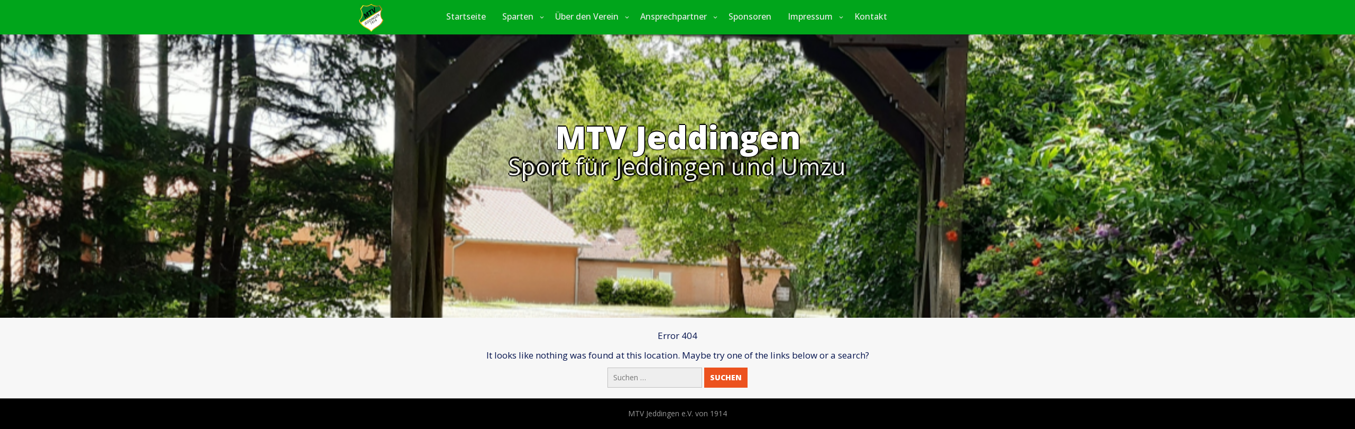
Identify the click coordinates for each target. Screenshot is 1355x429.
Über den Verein (587, 16)
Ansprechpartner (673, 16)
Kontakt (870, 16)
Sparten (517, 16)
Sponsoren (750, 16)
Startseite (466, 16)
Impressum (810, 16)
